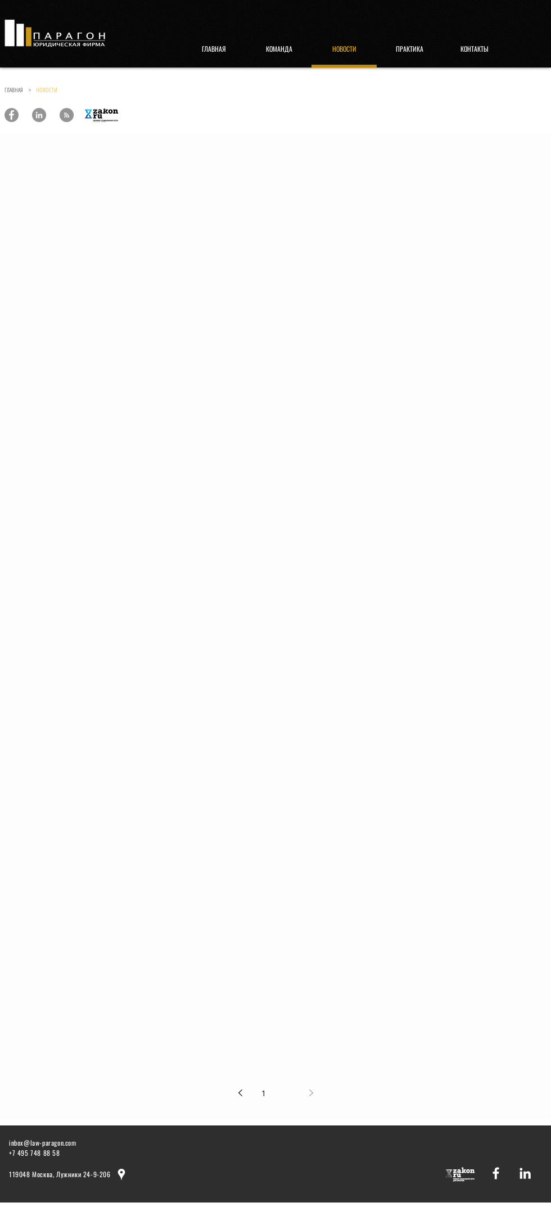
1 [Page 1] (263, 1093)
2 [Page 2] (287, 1093)
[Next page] (311, 1093)
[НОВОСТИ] (344, 49)
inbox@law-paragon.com (42, 1142)
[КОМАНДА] (278, 49)
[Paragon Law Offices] (11, 115)
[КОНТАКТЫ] (474, 49)
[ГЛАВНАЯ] (213, 49)
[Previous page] (240, 1093)
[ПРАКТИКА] (409, 49)
